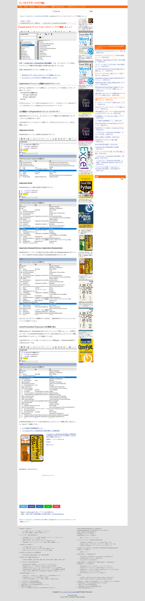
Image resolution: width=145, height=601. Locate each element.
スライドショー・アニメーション (91, 537)
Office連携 (25, 542)
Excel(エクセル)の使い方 (26, 544)
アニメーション (108, 545)
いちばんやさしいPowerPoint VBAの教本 (36, 16)
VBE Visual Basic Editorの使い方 (85, 528)
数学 (60, 559)
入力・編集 (25, 531)
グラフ (24, 548)
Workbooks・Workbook (40, 565)
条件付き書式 (26, 554)
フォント (43, 540)
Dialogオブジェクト (58, 570)
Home (20, 6)
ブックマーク (32, 542)
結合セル (57, 578)
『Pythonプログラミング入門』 (76, 6)
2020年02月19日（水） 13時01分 (30, 23)
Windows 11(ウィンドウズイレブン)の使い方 (90, 571)
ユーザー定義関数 (55, 569)
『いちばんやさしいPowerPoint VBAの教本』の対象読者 (41, 430)
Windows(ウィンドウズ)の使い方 (85, 563)
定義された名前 (36, 569)
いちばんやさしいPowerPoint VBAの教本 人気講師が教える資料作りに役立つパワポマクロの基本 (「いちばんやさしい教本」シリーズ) (61, 435)
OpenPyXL (82, 577)
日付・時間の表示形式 (44, 554)
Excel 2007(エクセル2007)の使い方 (105, 556)
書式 (81, 537)
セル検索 (52, 578)
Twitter (23, 506)
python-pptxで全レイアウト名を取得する (39, 512)
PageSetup (50, 570)
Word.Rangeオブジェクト (29, 539)
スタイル (44, 539)
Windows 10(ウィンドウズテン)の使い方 (109, 569)
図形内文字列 (35, 570)
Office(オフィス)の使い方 (83, 549)
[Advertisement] (48, 489)
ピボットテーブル (45, 569)
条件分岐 (25, 564)
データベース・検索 (37, 547)
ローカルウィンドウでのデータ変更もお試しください (40, 77)
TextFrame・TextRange (85, 545)
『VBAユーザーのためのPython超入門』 (87, 584)
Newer (23, 21)
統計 (64, 559)
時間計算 (30, 559)
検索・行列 (42, 559)
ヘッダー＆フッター (58, 537)
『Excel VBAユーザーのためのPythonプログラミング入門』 (92, 583)
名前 (30, 547)
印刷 (26, 532)
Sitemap (32, 6)
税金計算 (56, 559)
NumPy (98, 577)
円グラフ (35, 548)
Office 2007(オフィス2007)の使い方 (86, 554)
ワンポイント (27, 103)
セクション (50, 537)
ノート (93, 545)
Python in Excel (109, 577)
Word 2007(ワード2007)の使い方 (87, 556)
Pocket (56, 506)
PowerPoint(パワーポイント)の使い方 (86, 535)
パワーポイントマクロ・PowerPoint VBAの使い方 (89, 540)
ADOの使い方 (98, 528)
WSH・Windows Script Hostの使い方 (86, 532)
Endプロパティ (35, 575)
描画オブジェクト (43, 532)
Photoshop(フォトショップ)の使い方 (100, 581)
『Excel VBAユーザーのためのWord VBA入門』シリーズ (34, 584)
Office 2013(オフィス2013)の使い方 (106, 562)
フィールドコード (46, 531)
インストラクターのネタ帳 (31, 3)
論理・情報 (36, 559)
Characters (59, 567)
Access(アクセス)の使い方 (84, 548)
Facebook (31, 506)
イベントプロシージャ (42, 564)
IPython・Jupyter (84, 579)
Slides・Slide (104, 542)
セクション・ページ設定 (35, 531)
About (26, 6)
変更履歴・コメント (55, 542)
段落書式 (31, 532)
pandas (103, 577)
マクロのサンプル (52, 564)
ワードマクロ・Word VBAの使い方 (29, 535)
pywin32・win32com (107, 579)
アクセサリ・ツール (97, 566)
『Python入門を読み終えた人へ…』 (86, 588)
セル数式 (46, 578)
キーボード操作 (41, 548)
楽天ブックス (49, 444)
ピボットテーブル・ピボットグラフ (34, 550)
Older (28, 21)
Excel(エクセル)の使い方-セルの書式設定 (30, 552)
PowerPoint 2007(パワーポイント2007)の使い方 (91, 558)
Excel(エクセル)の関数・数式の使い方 (29, 557)
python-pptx (98, 579)
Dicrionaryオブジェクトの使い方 (100, 530)
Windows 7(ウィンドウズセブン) (87, 567)
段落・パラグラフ (27, 540)
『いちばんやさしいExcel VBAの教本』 (30, 581)
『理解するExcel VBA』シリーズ (28, 586)
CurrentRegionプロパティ (55, 575)
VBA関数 (34, 564)
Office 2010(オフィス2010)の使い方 (86, 562)
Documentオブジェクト (28, 537)
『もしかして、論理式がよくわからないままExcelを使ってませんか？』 (38, 587)
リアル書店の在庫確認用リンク (32, 428)
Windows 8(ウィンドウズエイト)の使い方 (89, 569)
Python (79, 575)
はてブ (40, 506)
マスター (110, 542)
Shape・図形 (47, 542)
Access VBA (95, 548)
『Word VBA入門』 (42, 6)
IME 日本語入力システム (86, 566)
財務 (52, 559)
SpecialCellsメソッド (28, 577)
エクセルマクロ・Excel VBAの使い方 (29, 562)
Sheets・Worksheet (51, 565)
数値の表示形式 (33, 554)
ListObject (25, 567)
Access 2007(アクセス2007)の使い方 (88, 559)
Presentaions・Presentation (86, 542)
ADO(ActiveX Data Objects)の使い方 (109, 548)
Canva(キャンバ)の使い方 (83, 581)
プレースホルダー (93, 543)
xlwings (88, 577)
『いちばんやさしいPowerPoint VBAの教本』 (31, 582)
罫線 (42, 578)
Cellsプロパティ (26, 575)
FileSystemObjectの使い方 (84, 530)
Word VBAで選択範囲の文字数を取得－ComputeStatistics (45, 514)
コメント (38, 578)
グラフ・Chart (41, 567)
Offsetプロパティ (44, 575)
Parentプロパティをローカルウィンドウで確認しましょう (41, 75)
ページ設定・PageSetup (40, 537)
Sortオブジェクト (33, 567)
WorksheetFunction (27, 569)
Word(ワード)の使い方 (25, 528)
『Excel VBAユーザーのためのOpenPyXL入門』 (89, 586)
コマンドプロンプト (107, 566)
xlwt (95, 577)
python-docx (92, 579)
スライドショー (100, 545)
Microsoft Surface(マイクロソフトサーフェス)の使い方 (92, 572)
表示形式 (46, 577)
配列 (29, 564)
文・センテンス (35, 540)
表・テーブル (39, 542)
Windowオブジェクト (51, 540)
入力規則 (25, 578)
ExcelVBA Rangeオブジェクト (27, 573)
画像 (107, 543)
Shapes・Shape (26, 570)
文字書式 (36, 532)
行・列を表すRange (38, 577)
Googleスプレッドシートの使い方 (85, 533)
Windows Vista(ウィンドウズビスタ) (104, 567)
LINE (48, 506)
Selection (38, 539)
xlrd (92, 577)
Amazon (48, 441)
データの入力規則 (48, 550)
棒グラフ (29, 548)
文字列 (47, 559)
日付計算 (25, 559)
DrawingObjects (42, 570)
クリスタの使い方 (115, 581)
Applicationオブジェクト (28, 565)
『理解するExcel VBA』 (57, 6)
